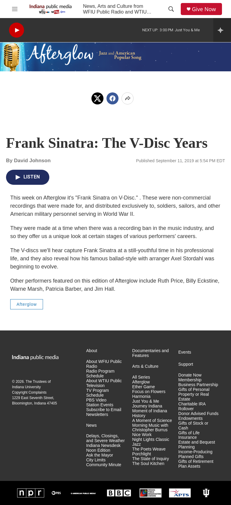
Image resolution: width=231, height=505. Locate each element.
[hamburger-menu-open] (14, 9)
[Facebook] (112, 98)
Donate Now (190, 375)
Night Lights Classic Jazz (150, 442)
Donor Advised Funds (198, 413)
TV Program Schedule (97, 393)
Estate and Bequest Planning (196, 444)
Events (184, 352)
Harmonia (141, 396)
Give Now (204, 9)
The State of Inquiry (150, 459)
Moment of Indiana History (149, 413)
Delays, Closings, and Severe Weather (105, 438)
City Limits (96, 460)
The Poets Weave (149, 449)
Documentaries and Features (150, 353)
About (91, 351)
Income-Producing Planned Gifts (195, 454)
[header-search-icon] (171, 9)
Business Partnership (198, 385)
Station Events (99, 405)
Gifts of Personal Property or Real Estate (194, 394)
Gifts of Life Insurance (189, 435)
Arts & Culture (145, 366)
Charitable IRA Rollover (191, 406)
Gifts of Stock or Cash (193, 425)
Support (185, 364)
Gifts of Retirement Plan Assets (196, 464)
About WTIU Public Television (104, 383)
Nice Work (142, 434)
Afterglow (27, 304)
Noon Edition (98, 450)
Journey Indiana (147, 406)
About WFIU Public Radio (104, 364)
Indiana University (26, 387)
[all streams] (222, 30)
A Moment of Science (152, 420)
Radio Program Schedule (100, 373)
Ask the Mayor (99, 455)
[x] (97, 98)
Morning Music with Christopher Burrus (150, 427)
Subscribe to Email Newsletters (103, 412)
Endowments (190, 418)
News (91, 425)
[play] (16, 30)
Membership (190, 380)
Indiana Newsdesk (103, 445)
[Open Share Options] (128, 98)
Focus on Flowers (148, 391)
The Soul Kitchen (148, 463)
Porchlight (141, 454)
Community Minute (103, 465)
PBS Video (96, 400)
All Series (141, 377)
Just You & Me (145, 401)
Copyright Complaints (29, 392)
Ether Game (143, 387)
